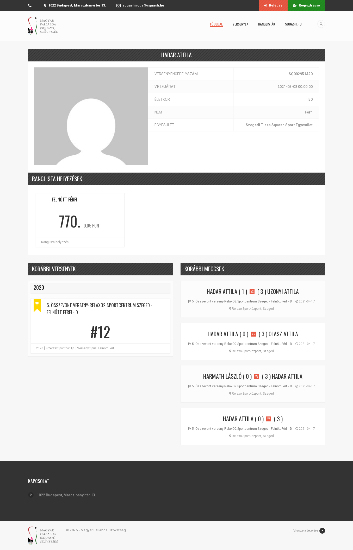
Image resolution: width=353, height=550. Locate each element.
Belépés (273, 5)
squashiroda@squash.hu (143, 5)
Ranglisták (266, 24)
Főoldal (216, 24)
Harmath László (222, 376)
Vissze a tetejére (309, 531)
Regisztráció (306, 5)
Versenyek (240, 24)
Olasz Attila (283, 334)
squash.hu (293, 24)
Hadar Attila (222, 291)
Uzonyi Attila (283, 291)
